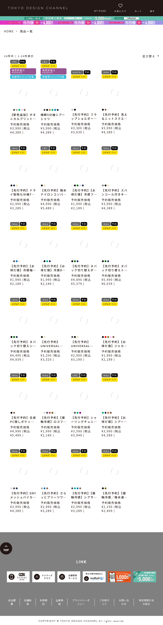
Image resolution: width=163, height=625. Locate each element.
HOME (9, 31)
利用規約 (43, 602)
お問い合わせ (124, 602)
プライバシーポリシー (81, 602)
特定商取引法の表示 (146, 602)
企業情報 (59, 602)
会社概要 (12, 602)
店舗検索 (27, 602)
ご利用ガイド (104, 602)
